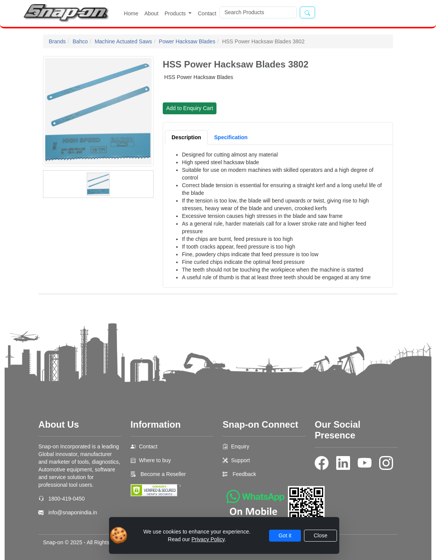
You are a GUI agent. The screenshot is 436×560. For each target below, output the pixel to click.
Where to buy (155, 460)
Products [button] (176, 13)
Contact (207, 13)
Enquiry (240, 446)
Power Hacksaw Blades (187, 41)
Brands (57, 41)
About (151, 13)
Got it (285, 535)
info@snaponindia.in (72, 512)
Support (240, 460)
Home (131, 13)
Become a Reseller (162, 474)
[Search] (258, 12)
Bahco (80, 41)
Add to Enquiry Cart (189, 108)
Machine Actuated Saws (123, 41)
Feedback (244, 474)
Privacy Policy (208, 539)
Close (320, 535)
